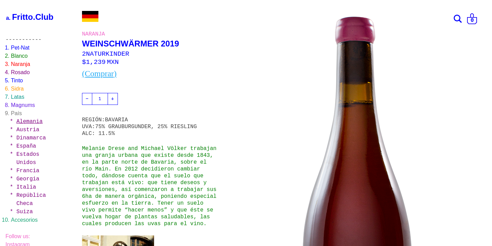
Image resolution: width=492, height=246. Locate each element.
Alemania (29, 122)
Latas (17, 97)
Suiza (24, 212)
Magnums (23, 105)
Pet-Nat (20, 48)
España (26, 146)
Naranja (20, 64)
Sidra (17, 89)
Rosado (20, 72)
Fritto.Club (32, 17)
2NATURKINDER (105, 54)
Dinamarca (31, 138)
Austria (27, 130)
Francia (27, 171)
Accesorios (24, 220)
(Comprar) (99, 73)
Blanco (19, 56)
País (16, 113)
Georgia (27, 179)
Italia (26, 187)
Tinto (17, 80)
